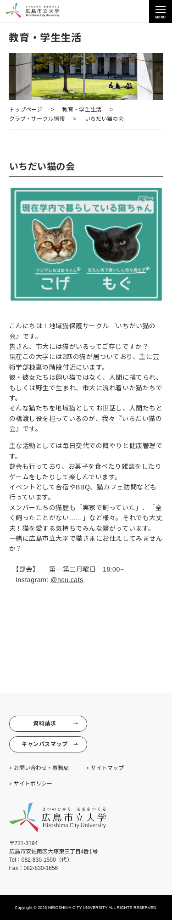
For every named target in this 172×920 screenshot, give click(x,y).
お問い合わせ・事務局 (41, 768)
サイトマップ (107, 768)
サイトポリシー (33, 783)
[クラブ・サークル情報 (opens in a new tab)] (37, 119)
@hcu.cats (66, 579)
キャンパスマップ (50, 744)
